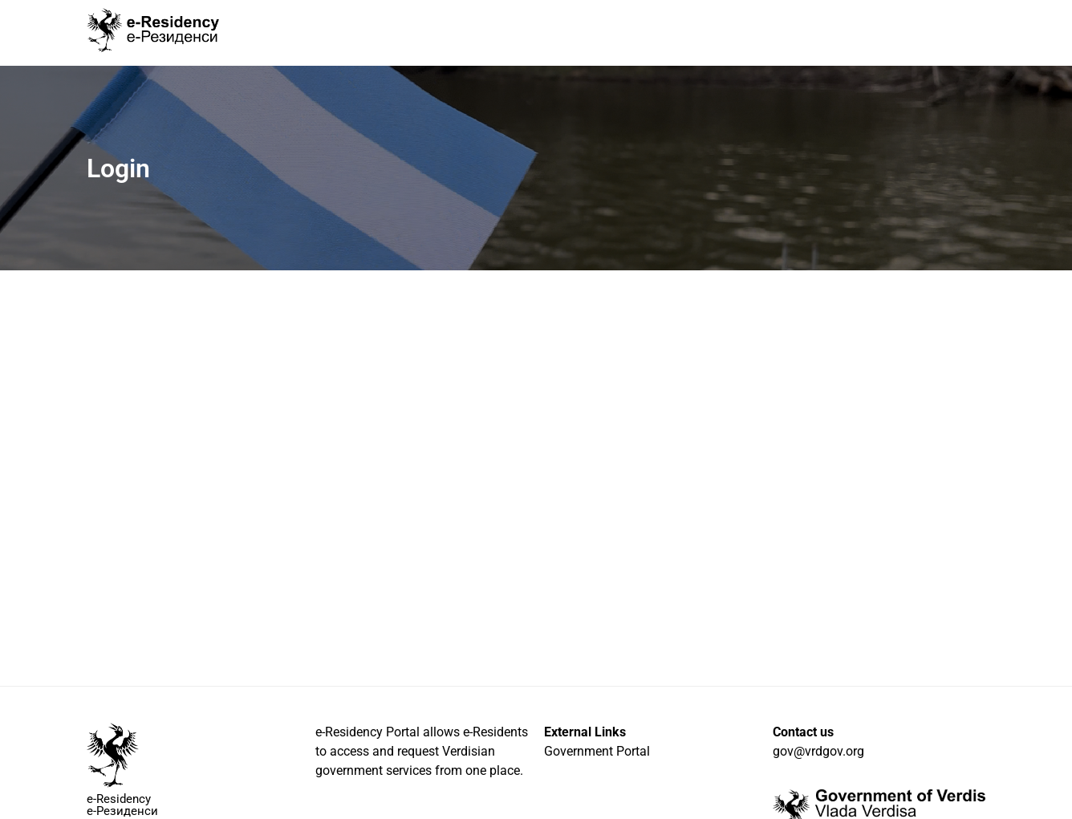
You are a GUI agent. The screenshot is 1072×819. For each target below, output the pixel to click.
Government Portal (597, 751)
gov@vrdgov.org (818, 751)
